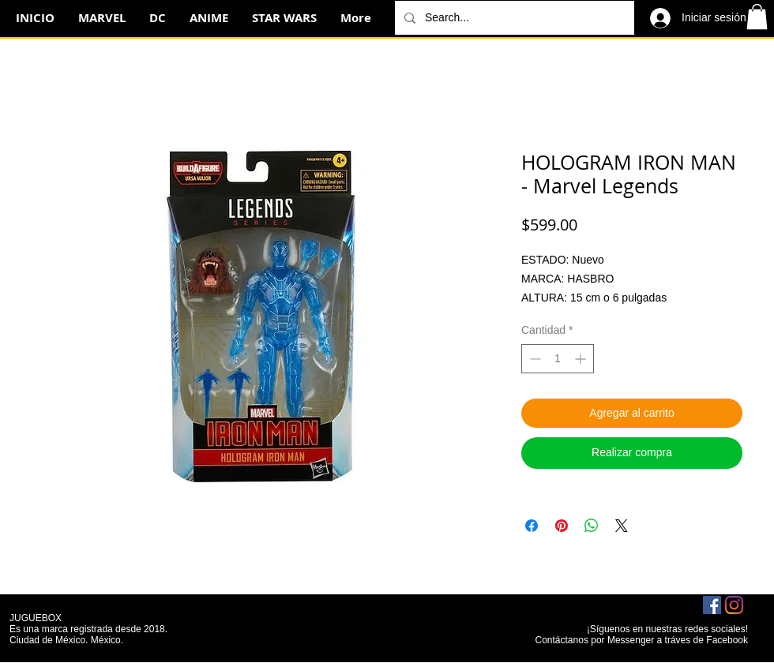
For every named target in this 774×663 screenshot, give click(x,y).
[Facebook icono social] (712, 605)
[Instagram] (734, 605)
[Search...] (513, 18)
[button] (757, 16)
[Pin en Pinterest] (561, 525)
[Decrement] (533, 359)
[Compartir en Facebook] (531, 525)
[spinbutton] (557, 359)
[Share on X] (621, 525)
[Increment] (582, 359)
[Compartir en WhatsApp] (591, 525)
